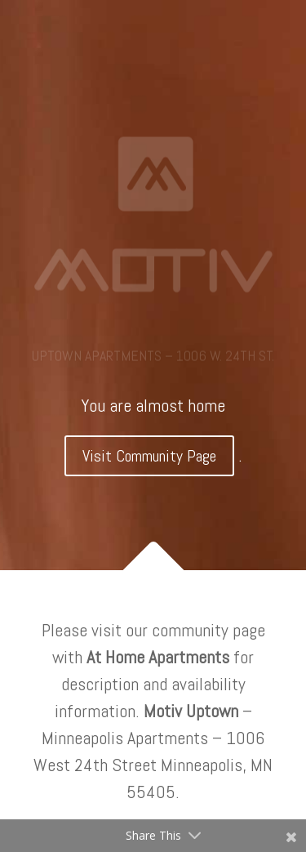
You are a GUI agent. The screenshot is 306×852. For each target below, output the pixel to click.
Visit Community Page (149, 455)
